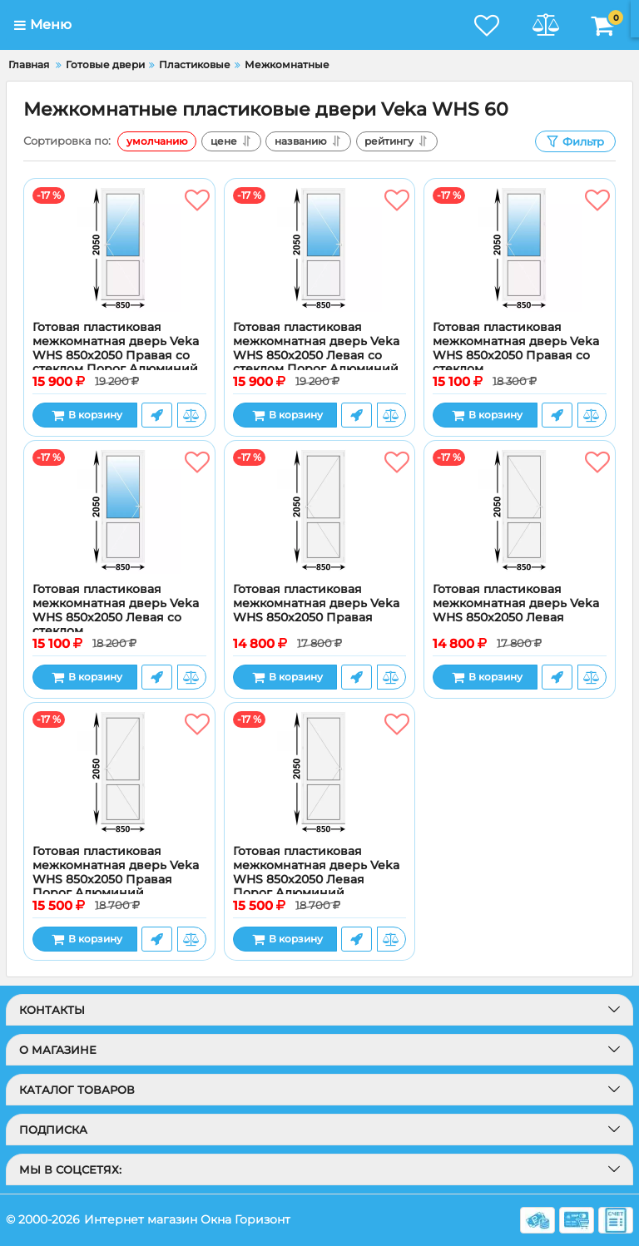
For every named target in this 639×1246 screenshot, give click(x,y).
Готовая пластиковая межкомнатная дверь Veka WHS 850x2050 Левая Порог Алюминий (316, 872)
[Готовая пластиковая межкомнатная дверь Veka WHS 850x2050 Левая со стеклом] (119, 511)
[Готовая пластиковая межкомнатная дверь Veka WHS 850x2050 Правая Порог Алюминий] (119, 773)
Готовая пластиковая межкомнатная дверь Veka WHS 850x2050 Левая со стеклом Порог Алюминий (316, 348)
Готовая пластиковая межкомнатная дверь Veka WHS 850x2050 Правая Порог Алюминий (115, 872)
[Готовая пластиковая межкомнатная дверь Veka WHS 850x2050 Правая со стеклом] (520, 249)
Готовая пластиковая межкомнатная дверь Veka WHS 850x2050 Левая (516, 603)
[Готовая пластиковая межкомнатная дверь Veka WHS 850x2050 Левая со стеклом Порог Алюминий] (320, 249)
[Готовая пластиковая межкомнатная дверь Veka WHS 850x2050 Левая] (520, 511)
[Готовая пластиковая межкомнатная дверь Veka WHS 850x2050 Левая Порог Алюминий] (320, 773)
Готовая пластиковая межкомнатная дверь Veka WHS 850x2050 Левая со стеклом (115, 610)
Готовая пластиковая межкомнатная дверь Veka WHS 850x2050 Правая (316, 603)
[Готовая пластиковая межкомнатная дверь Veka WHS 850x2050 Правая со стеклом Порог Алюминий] (119, 249)
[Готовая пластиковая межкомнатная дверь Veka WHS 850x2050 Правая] (320, 511)
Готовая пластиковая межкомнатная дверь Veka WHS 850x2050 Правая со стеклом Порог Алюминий (115, 348)
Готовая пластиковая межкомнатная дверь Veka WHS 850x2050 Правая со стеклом (516, 348)
